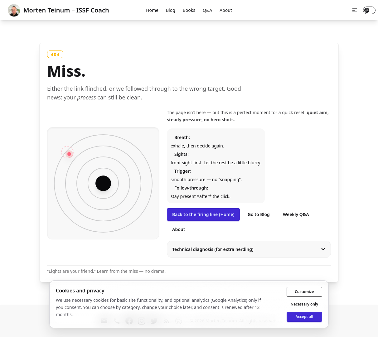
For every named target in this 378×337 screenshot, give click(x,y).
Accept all (304, 316)
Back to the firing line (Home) (203, 214)
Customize (304, 291)
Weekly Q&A (296, 214)
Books (189, 10)
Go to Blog (259, 214)
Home (152, 10)
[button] (354, 10)
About (226, 10)
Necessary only (304, 304)
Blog (170, 10)
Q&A (207, 10)
